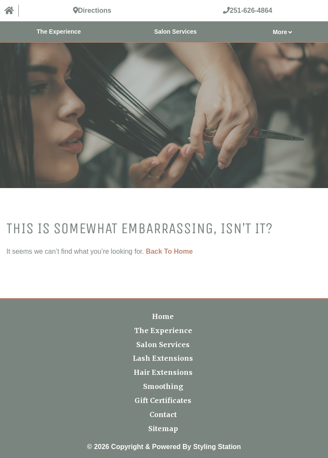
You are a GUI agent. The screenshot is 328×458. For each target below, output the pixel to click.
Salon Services (175, 31)
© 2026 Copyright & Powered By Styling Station (164, 446)
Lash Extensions (163, 358)
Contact (163, 414)
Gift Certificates (163, 400)
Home (163, 316)
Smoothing (163, 386)
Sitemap (163, 428)
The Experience (59, 31)
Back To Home (169, 251)
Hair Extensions (163, 372)
